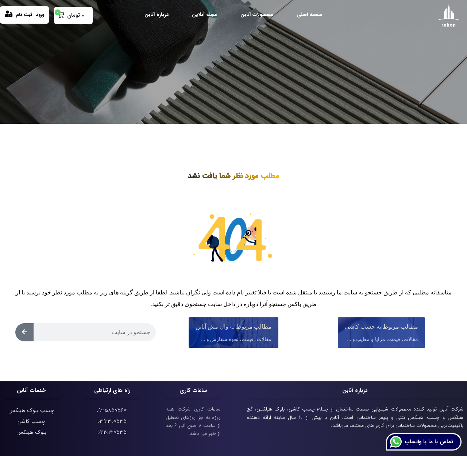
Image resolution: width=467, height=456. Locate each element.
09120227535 (112, 432)
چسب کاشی (31, 421)
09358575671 (112, 410)
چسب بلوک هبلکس (31, 410)
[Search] (24, 332)
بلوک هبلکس (31, 432)
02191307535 (112, 421)
